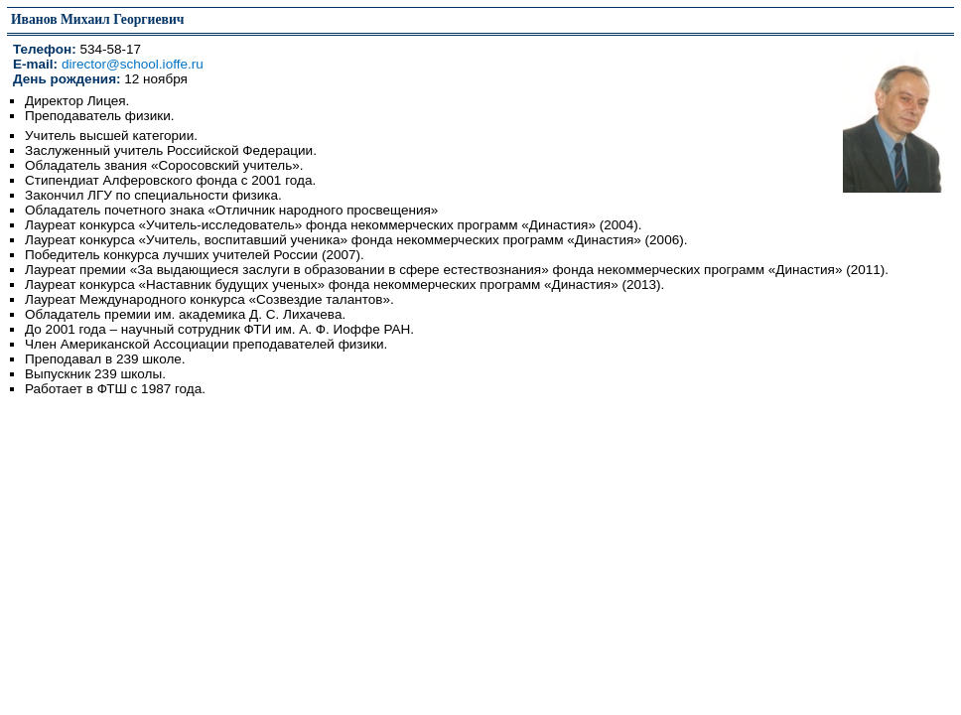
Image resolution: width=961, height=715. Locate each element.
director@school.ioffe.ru (133, 64)
